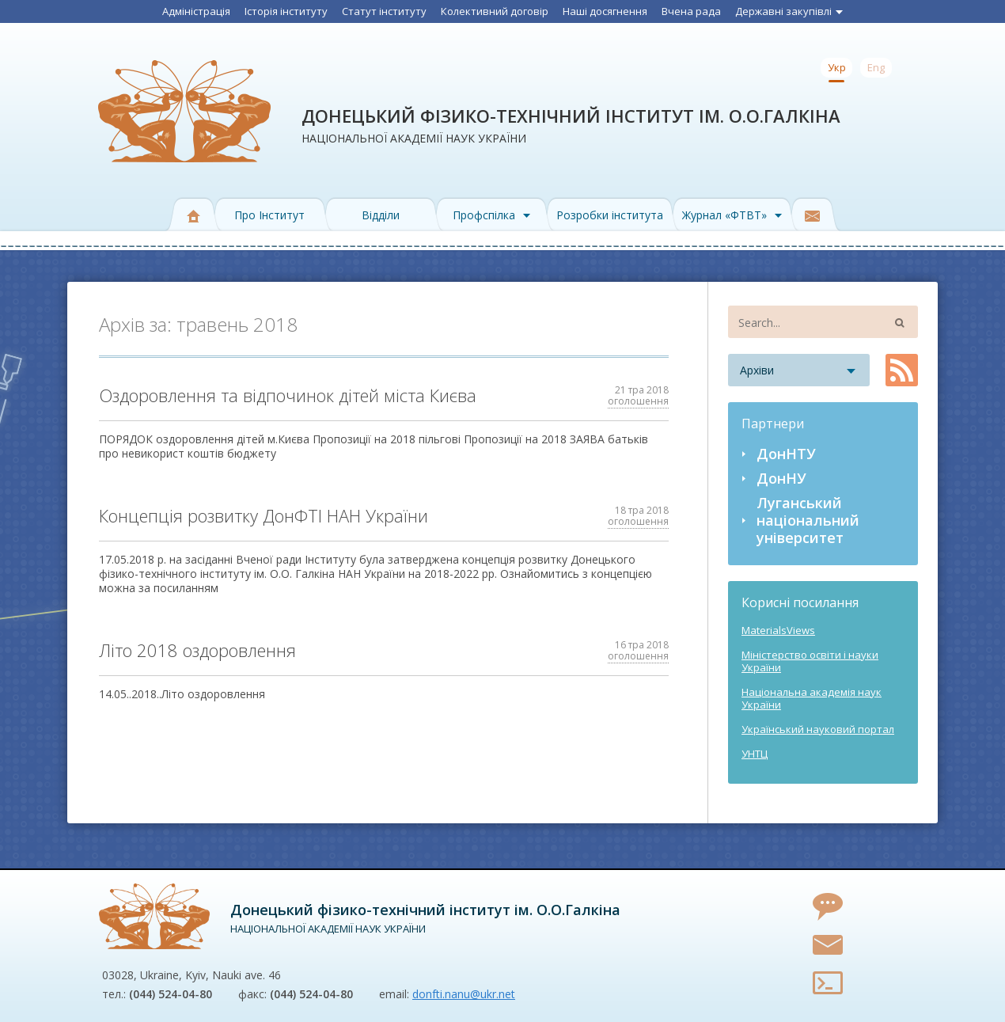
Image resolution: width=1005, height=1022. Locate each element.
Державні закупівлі (789, 11)
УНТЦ (754, 754)
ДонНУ (781, 478)
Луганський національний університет (808, 520)
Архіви (757, 370)
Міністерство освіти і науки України (809, 661)
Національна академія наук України (811, 698)
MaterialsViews (778, 630)
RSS (902, 370)
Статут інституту (384, 11)
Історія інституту (286, 11)
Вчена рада (691, 11)
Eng (876, 67)
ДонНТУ (786, 453)
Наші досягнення (605, 11)
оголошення (638, 401)
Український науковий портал (817, 729)
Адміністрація (196, 11)
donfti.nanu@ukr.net (463, 993)
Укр (837, 67)
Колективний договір (494, 11)
